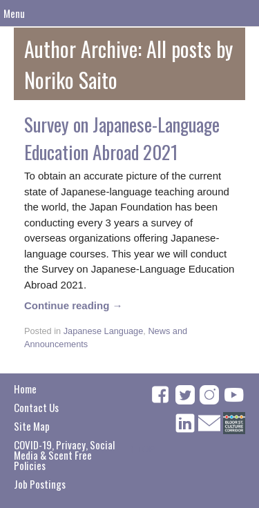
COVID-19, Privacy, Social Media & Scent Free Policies (64, 455)
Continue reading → (73, 305)
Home (25, 388)
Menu (14, 13)
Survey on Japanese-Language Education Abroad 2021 (122, 138)
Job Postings (40, 483)
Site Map (32, 425)
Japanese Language (104, 331)
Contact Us (36, 407)
